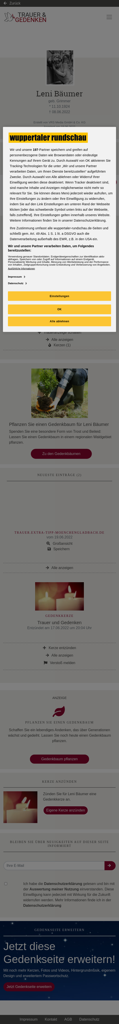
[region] (59, 229)
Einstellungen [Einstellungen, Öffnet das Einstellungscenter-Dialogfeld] (59, 296)
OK (59, 309)
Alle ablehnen (59, 321)
